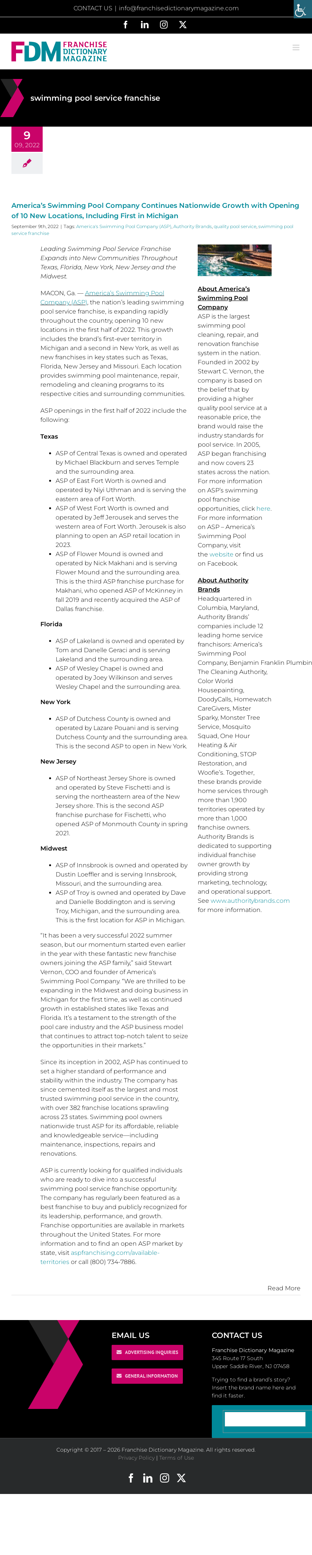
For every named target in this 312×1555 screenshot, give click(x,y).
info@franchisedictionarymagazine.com (179, 8)
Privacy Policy (136, 1457)
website (222, 554)
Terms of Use (176, 1457)
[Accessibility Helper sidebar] (303, 9)
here (263, 508)
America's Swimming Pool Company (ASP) (123, 226)
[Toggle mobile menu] (297, 47)
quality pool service (235, 226)
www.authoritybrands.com (250, 900)
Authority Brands (192, 226)
